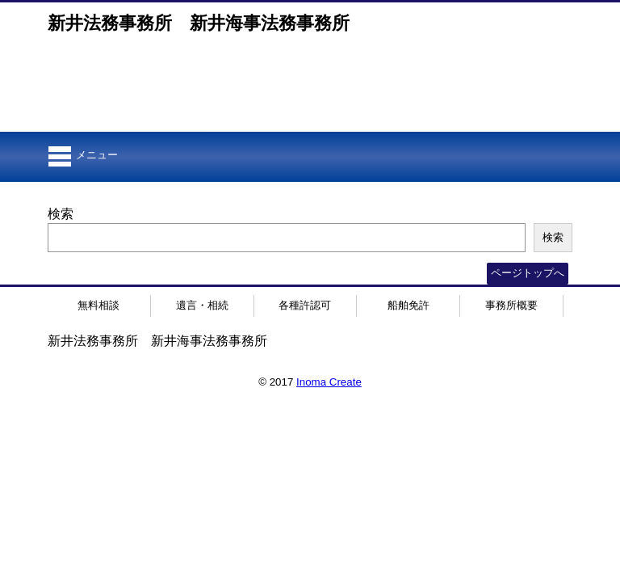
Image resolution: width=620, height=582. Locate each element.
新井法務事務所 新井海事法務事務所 (199, 23)
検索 (60, 214)
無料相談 (98, 305)
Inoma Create (329, 382)
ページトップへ (527, 273)
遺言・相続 (202, 305)
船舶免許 (408, 305)
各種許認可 (305, 305)
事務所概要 (511, 305)
